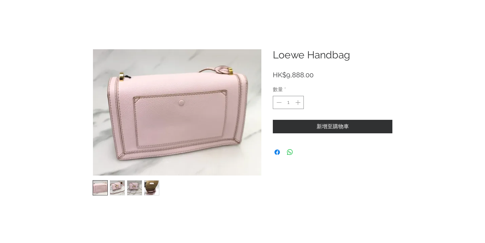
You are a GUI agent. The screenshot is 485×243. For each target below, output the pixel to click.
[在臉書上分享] (277, 152)
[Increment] (298, 102)
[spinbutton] (288, 102)
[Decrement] (278, 102)
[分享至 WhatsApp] (290, 152)
